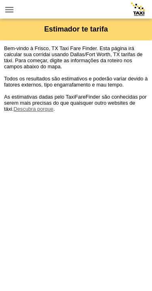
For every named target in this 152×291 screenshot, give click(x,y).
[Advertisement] (76, 188)
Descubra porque (33, 109)
